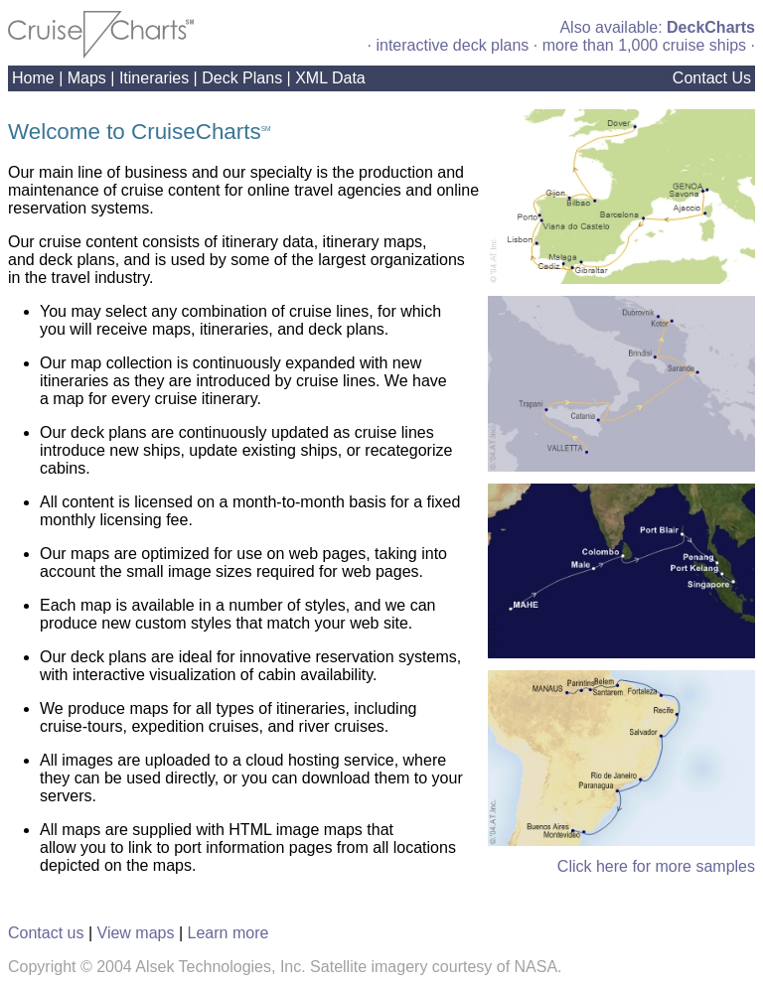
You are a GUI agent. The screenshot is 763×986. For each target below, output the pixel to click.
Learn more (228, 932)
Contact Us (712, 78)
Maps (87, 78)
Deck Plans (242, 78)
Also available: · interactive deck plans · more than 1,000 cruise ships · (561, 36)
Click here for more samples (656, 866)
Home (33, 78)
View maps (136, 932)
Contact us (45, 932)
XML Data (330, 78)
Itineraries (154, 78)
